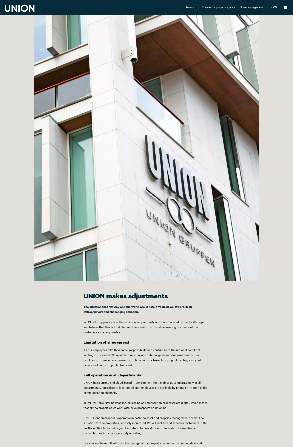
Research (191, 7)
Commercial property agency (218, 7)
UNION (273, 7)
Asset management (252, 7)
